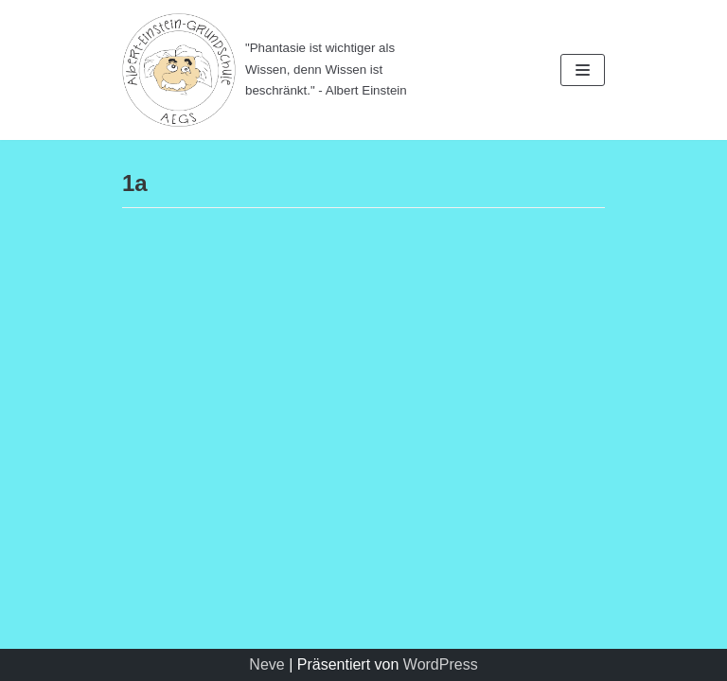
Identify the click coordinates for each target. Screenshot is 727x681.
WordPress (440, 664)
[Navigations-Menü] (582, 70)
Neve (266, 664)
